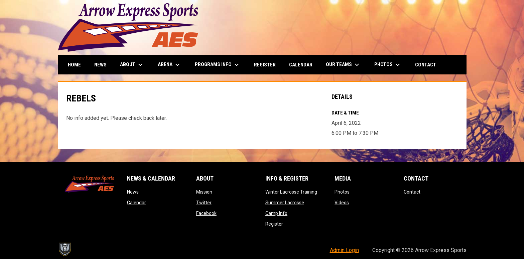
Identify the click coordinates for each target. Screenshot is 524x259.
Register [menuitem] (265, 65)
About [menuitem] (132, 65)
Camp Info (276, 213)
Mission (204, 192)
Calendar (136, 202)
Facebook (206, 213)
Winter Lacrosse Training (291, 192)
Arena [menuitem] (169, 65)
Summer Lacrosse (284, 202)
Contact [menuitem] (425, 65)
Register (274, 224)
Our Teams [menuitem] (343, 65)
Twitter (204, 202)
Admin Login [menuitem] (344, 250)
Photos (342, 192)
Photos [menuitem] (388, 65)
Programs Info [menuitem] (218, 65)
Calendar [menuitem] (300, 65)
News (133, 192)
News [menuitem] (100, 65)
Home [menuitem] (74, 65)
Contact (412, 192)
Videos (342, 202)
